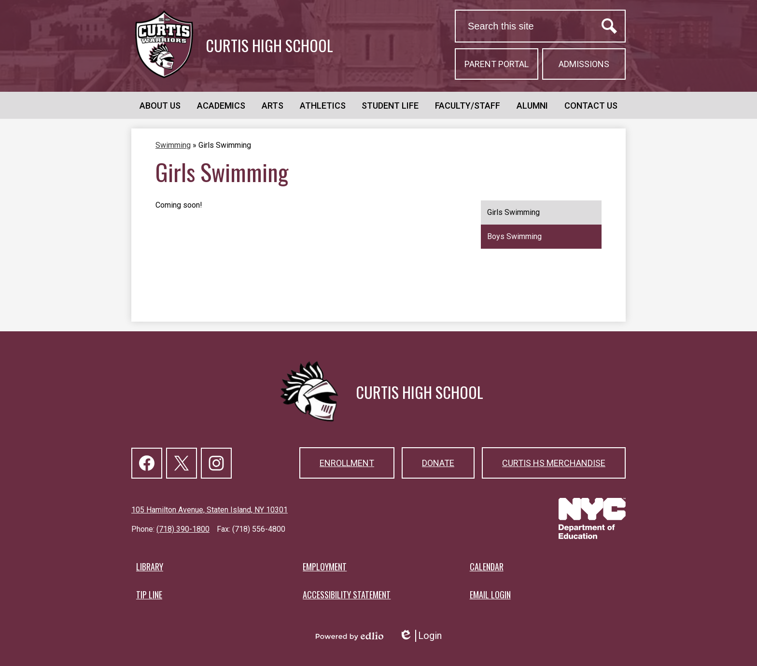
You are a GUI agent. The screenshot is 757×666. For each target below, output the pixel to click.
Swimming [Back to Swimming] (173, 145)
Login (420, 636)
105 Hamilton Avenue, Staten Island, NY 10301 (209, 509)
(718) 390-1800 (183, 529)
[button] (160, 105)
